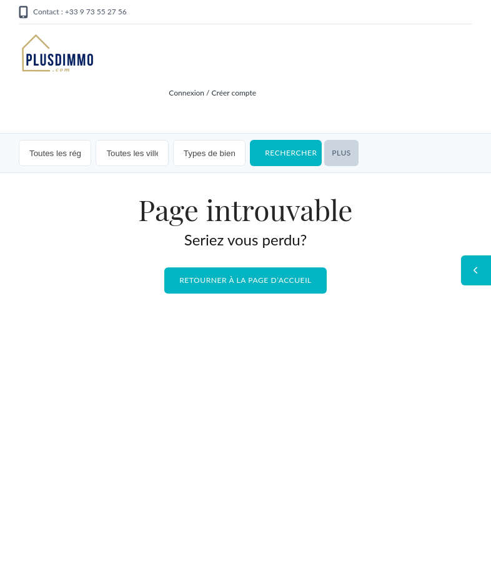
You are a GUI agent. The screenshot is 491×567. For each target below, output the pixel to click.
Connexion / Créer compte (212, 92)
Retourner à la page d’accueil (245, 280)
